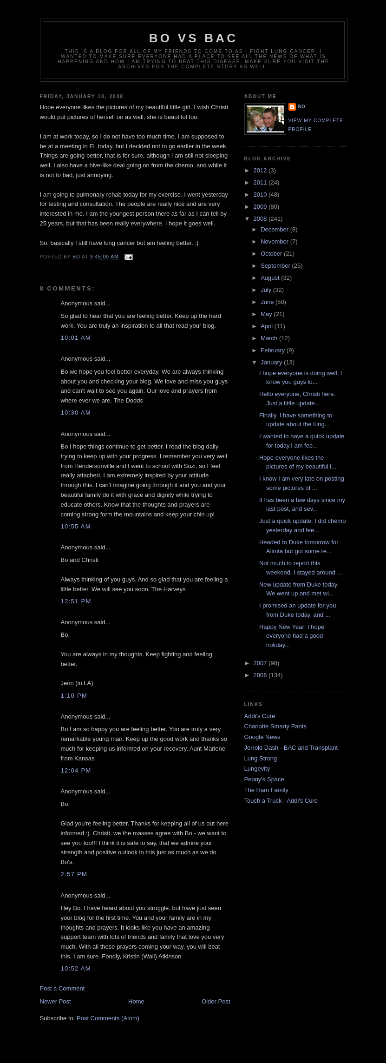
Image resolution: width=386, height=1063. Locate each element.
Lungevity (257, 768)
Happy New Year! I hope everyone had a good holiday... (291, 635)
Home (136, 1001)
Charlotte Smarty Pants (275, 726)
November (275, 241)
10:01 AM (76, 337)
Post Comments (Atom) (108, 1018)
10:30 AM (76, 412)
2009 (261, 206)
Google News (262, 736)
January (272, 362)
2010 (261, 194)
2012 (261, 170)
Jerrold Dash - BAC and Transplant (291, 747)
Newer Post (55, 1001)
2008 (261, 218)
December (275, 229)
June (268, 301)
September (276, 265)
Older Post (216, 1001)
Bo (302, 106)
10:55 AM (76, 526)
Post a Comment (62, 988)
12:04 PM (76, 770)
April (268, 326)
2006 (261, 675)
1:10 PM (74, 695)
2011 (261, 182)
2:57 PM (74, 874)
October (272, 253)
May (267, 313)
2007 (261, 663)
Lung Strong (260, 758)
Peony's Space (264, 779)
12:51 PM (76, 601)
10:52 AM (76, 968)
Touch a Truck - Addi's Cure (281, 800)
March (270, 338)
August (271, 277)
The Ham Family (266, 789)
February (274, 350)
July (267, 289)
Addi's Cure (259, 716)
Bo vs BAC (193, 38)
